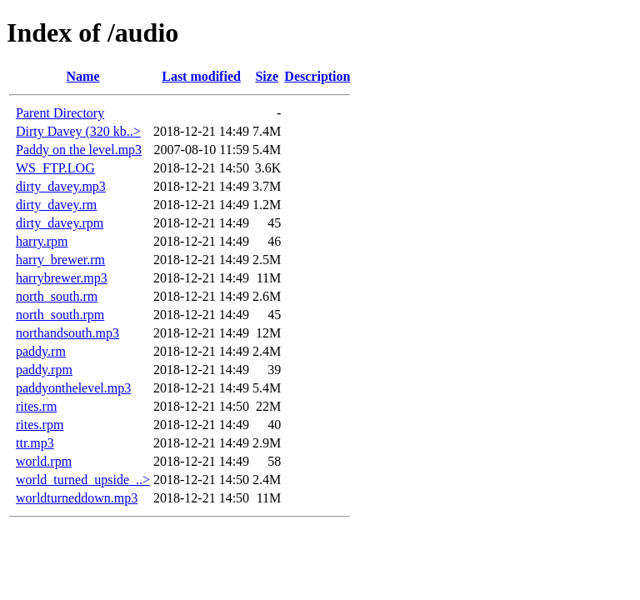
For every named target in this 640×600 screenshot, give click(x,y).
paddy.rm (41, 351)
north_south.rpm (60, 315)
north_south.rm (57, 296)
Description (317, 76)
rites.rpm (39, 425)
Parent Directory (60, 113)
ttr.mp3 (35, 443)
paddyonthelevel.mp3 (73, 388)
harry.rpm (42, 241)
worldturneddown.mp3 (77, 498)
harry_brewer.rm (60, 259)
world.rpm (44, 461)
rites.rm (36, 406)
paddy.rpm (44, 369)
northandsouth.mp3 (67, 333)
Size (266, 76)
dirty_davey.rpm (59, 223)
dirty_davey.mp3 (61, 186)
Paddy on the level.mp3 (79, 149)
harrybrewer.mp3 (62, 278)
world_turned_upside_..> (83, 479)
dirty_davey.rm (56, 205)
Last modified (201, 76)
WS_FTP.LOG (55, 168)
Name (83, 76)
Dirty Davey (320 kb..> (78, 131)
